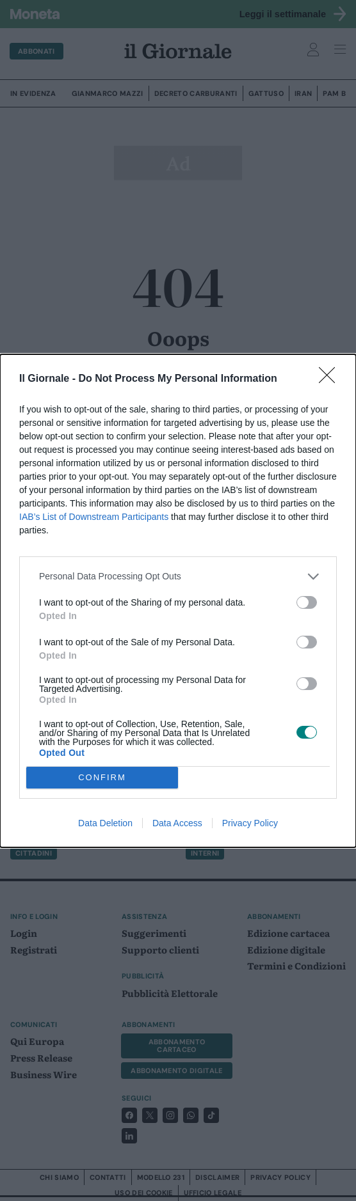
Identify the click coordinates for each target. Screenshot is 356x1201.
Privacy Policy (250, 823)
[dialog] (178, 600)
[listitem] (178, 576)
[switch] (306, 602)
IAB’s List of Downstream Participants (93, 517)
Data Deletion (105, 823)
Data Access (177, 823)
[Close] (331, 379)
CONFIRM (102, 777)
